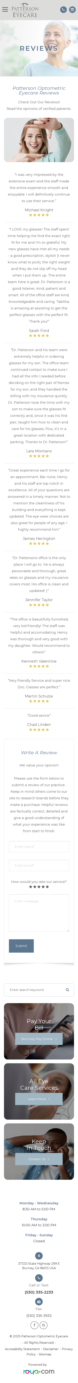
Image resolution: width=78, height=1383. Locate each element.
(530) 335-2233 (39, 1292)
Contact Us (36, 1159)
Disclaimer (51, 1349)
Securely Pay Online (37, 1039)
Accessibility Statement (22, 1349)
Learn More (37, 1099)
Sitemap (45, 1354)
